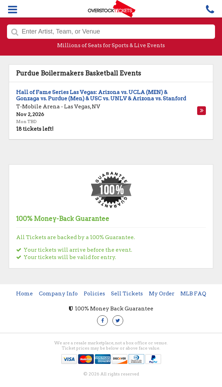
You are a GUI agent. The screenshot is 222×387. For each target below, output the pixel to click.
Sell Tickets (127, 294)
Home (24, 294)
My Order (161, 294)
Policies (94, 294)
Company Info (58, 294)
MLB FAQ (193, 294)
